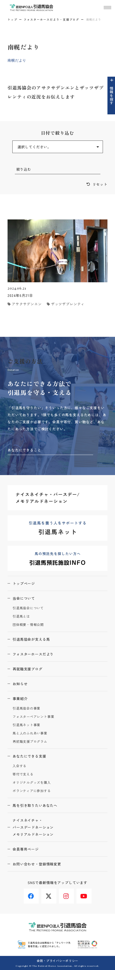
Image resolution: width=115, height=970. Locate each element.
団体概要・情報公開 (28, 625)
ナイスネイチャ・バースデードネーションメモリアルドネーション (33, 827)
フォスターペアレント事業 (33, 717)
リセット (100, 184)
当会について (24, 598)
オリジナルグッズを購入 (32, 782)
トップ (12, 19)
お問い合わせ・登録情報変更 (37, 863)
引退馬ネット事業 (26, 725)
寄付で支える (23, 774)
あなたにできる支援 (29, 756)
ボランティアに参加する (32, 791)
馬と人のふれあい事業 (30, 733)
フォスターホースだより (33, 654)
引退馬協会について (28, 608)
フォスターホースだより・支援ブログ (51, 19)
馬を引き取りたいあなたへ (35, 805)
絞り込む (23, 169)
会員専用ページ (26, 849)
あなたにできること (24, 449)
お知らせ (20, 683)
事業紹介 (20, 698)
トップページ (24, 583)
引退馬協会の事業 (26, 708)
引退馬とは (21, 616)
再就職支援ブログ (28, 668)
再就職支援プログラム (30, 742)
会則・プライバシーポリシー (57, 960)
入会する (19, 766)
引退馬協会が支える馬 (31, 639)
